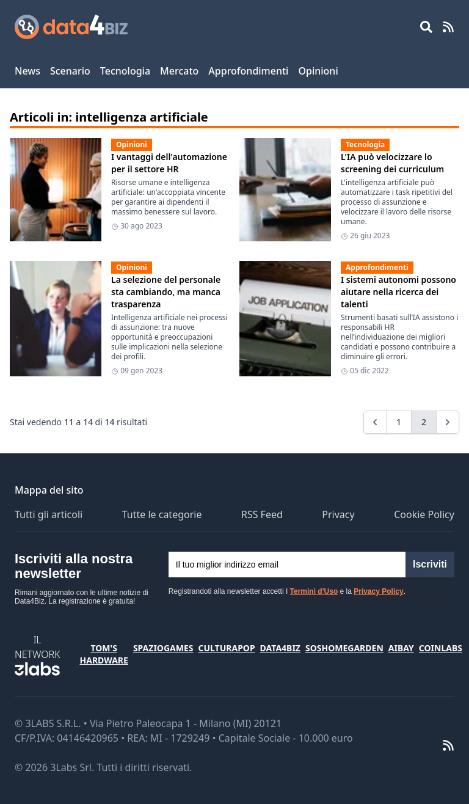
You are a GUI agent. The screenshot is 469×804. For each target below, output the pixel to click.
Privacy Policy (378, 591)
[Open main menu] (426, 27)
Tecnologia (125, 71)
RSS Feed (262, 514)
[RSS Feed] (448, 27)
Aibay (401, 648)
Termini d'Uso (314, 591)
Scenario (70, 71)
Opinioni (318, 71)
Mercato (179, 71)
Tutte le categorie (162, 514)
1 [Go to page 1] (398, 422)
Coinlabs (440, 648)
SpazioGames (163, 648)
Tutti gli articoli (48, 514)
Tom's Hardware (103, 654)
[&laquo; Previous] (375, 422)
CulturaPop (226, 648)
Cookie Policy (424, 514)
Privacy (338, 514)
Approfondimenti (248, 71)
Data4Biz (280, 648)
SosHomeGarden (344, 648)
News (27, 71)
